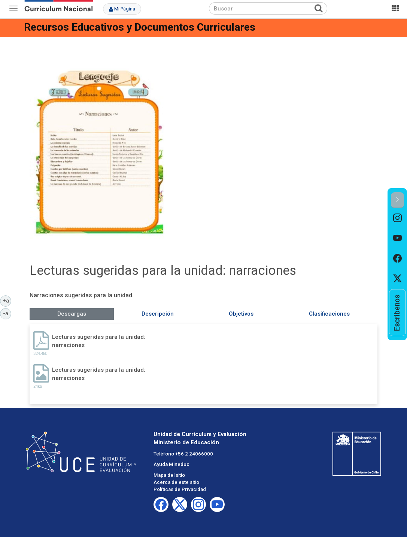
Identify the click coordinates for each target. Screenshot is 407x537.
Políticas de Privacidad (180, 489)
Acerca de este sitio (176, 482)
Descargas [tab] (71, 313)
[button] (397, 200)
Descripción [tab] (158, 313)
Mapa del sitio (169, 475)
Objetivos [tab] (241, 313)
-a (7, 313)
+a (7, 300)
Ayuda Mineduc (171, 464)
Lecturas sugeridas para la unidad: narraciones (98, 341)
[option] (397, 218)
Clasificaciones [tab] (329, 313)
